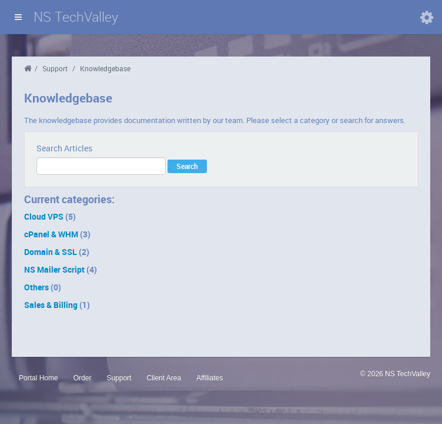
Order (82, 378)
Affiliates (209, 378)
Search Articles (64, 148)
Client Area (163, 378)
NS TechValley (76, 17)
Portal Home (38, 378)
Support (55, 68)
